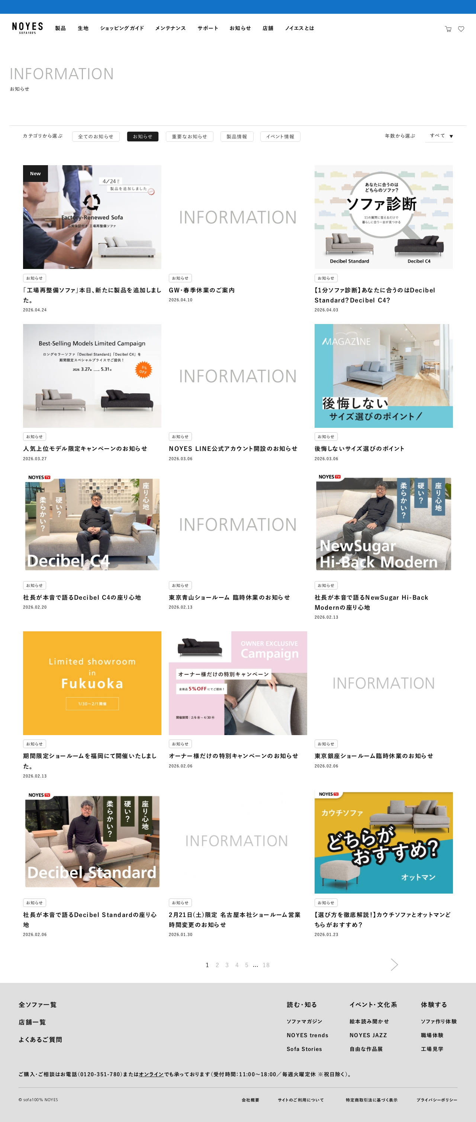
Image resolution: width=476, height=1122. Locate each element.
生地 (83, 28)
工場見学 (432, 1049)
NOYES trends (307, 1035)
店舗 (268, 28)
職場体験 (432, 1035)
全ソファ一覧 (38, 1004)
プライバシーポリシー (436, 1100)
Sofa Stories (304, 1049)
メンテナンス (170, 28)
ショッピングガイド (122, 28)
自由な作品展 (366, 1049)
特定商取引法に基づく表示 (372, 1100)
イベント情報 (280, 136)
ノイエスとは (300, 28)
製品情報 (237, 136)
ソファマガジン (304, 1021)
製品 (61, 28)
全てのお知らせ (96, 136)
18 (266, 965)
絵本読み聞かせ (369, 1021)
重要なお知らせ (190, 136)
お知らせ (240, 28)
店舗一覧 (32, 1022)
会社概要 (251, 1100)
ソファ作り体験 (439, 1021)
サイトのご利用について (301, 1100)
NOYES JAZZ (368, 1035)
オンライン (151, 1074)
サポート (207, 28)
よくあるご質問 (41, 1039)
